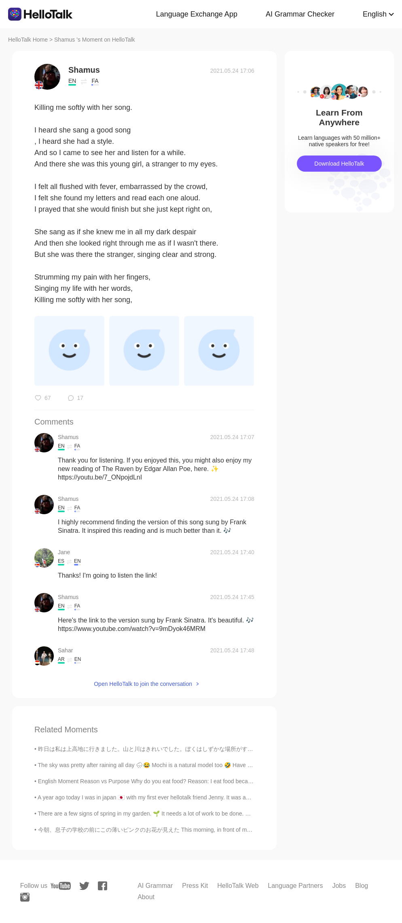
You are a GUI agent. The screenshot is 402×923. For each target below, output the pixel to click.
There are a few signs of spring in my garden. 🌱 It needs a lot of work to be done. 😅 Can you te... (162, 813)
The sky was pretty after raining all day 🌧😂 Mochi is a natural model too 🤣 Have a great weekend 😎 (168, 765)
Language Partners (295, 885)
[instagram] (25, 897)
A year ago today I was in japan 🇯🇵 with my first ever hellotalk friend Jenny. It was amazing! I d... (158, 797)
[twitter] (84, 886)
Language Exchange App (196, 14)
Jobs (339, 885)
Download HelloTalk (339, 163)
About (146, 897)
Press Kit (195, 885)
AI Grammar (155, 885)
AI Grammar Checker (300, 14)
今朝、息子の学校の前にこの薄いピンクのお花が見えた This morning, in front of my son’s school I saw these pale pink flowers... (199, 829)
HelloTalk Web (237, 885)
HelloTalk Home (28, 39)
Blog (361, 885)
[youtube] (61, 886)
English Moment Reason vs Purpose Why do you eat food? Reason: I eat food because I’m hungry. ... (165, 781)
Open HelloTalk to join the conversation (143, 684)
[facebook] (102, 885)
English (375, 14)
